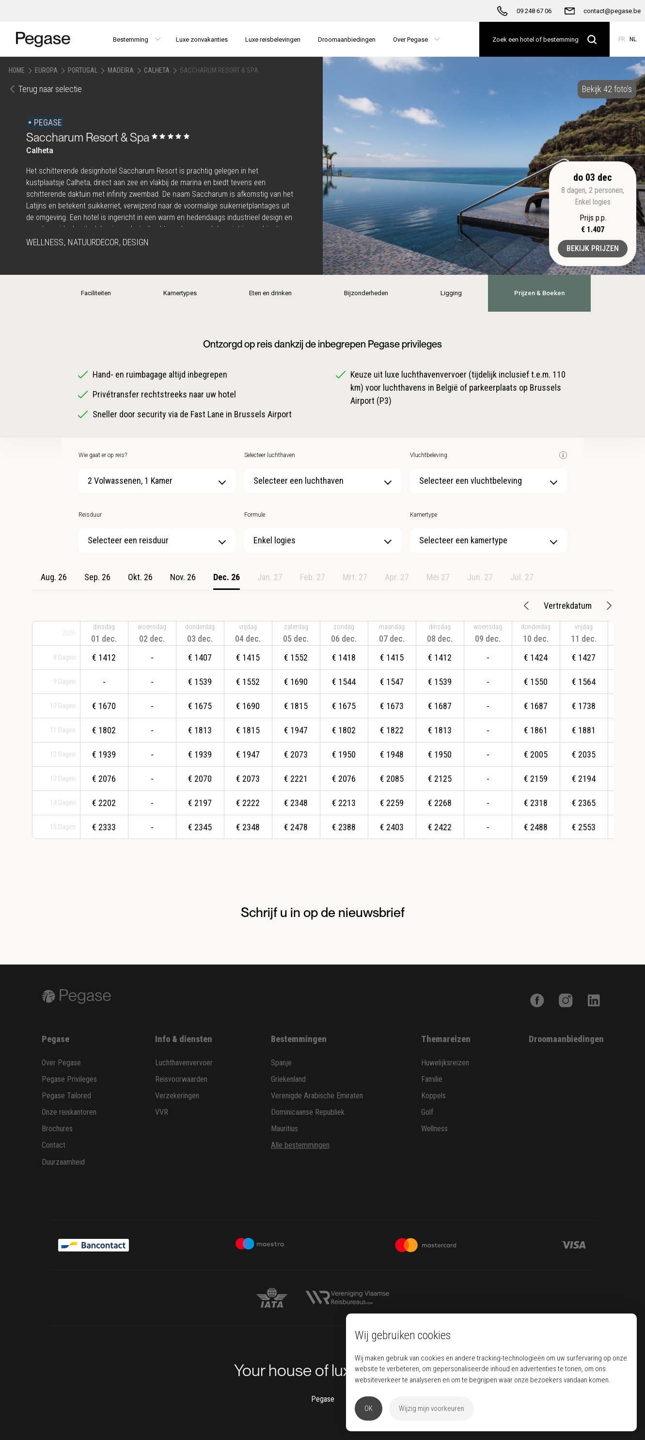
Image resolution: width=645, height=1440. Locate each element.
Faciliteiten (96, 293)
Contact (53, 1145)
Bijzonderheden (366, 293)
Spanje (281, 1062)
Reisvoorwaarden (181, 1079)
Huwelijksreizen (445, 1062)
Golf (427, 1112)
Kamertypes (180, 293)
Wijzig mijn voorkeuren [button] (431, 1408)
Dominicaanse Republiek (308, 1112)
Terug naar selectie (45, 89)
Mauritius (284, 1128)
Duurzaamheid (63, 1162)
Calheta (157, 70)
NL (632, 39)
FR (621, 39)
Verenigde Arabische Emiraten (317, 1095)
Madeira (121, 70)
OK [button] (368, 1408)
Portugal (82, 70)
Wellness (434, 1128)
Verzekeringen (177, 1095)
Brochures (57, 1128)
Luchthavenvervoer (184, 1062)
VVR (161, 1112)
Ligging (451, 293)
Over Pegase (61, 1062)
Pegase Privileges (69, 1079)
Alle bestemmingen (300, 1145)
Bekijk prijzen (592, 248)
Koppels (433, 1095)
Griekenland (288, 1079)
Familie (431, 1079)
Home (17, 70)
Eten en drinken (270, 293)
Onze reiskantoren (69, 1112)
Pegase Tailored (66, 1095)
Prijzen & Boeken (539, 293)
